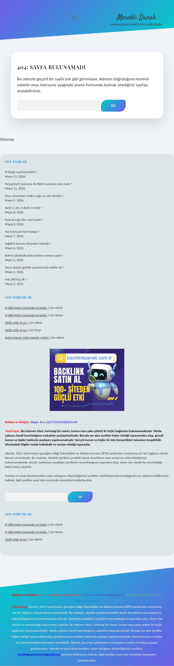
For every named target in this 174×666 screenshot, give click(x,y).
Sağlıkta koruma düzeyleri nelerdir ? (28, 243)
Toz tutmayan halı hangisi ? (22, 231)
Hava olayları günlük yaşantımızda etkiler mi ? (34, 267)
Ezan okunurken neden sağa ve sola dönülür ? (34, 196)
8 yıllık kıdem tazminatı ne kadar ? (27, 308)
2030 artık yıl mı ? (16, 322)
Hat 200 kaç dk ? (16, 279)
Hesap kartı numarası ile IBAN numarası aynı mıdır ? (38, 184)
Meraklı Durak (136, 18)
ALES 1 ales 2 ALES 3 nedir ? (23, 208)
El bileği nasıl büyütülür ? (21, 172)
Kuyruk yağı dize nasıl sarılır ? (24, 220)
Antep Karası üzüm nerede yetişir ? (27, 337)
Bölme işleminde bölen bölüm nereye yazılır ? (34, 255)
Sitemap (7, 139)
